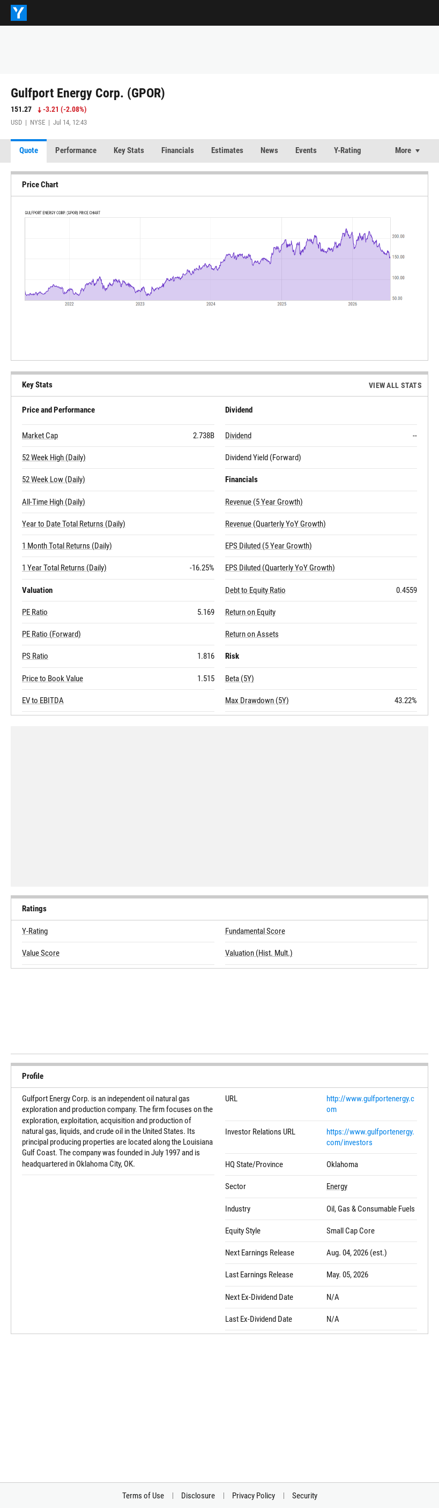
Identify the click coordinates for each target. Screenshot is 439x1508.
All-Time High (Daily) (53, 502)
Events (306, 150)
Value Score (40, 953)
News (269, 150)
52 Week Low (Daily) (53, 479)
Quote (28, 150)
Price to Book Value (52, 678)
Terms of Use (143, 1496)
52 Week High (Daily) (54, 457)
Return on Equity (250, 612)
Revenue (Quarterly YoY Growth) (275, 524)
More (403, 150)
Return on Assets (252, 634)
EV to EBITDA (43, 700)
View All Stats (395, 385)
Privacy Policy (253, 1496)
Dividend (238, 435)
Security (304, 1496)
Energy (336, 1186)
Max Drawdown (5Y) (257, 700)
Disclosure (198, 1496)
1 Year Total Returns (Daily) (64, 568)
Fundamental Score (255, 931)
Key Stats (129, 150)
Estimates (227, 150)
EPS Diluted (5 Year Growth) (268, 546)
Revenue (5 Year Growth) (264, 502)
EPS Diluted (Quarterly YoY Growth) (280, 568)
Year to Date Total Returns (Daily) (73, 524)
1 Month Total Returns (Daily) (67, 546)
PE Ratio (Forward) (51, 634)
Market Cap (40, 435)
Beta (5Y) (239, 678)
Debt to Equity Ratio (255, 590)
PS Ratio (35, 656)
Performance (75, 150)
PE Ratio (35, 612)
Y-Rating (347, 150)
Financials (177, 150)
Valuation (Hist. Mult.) (259, 953)
